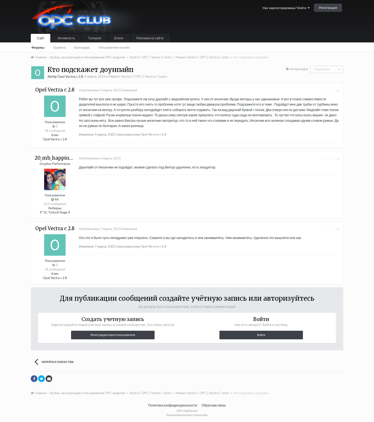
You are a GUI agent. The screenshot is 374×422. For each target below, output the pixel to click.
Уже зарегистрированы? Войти (286, 8)
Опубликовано (99, 90)
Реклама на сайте (150, 38)
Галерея (94, 38)
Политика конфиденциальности (172, 405)
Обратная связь (214, 405)
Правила (59, 47)
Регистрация (328, 8)
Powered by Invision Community (187, 415)
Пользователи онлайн (114, 47)
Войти (261, 335)
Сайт (40, 38)
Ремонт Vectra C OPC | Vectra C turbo (138, 76)
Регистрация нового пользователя (112, 335)
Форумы (38, 47)
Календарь (82, 47)
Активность (66, 38)
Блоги (118, 38)
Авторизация (298, 69)
